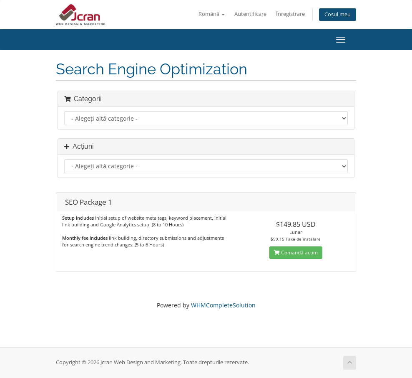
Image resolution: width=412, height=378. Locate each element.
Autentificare (250, 14)
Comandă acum (296, 252)
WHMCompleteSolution (223, 305)
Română (211, 14)
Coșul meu (337, 14)
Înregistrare (290, 14)
